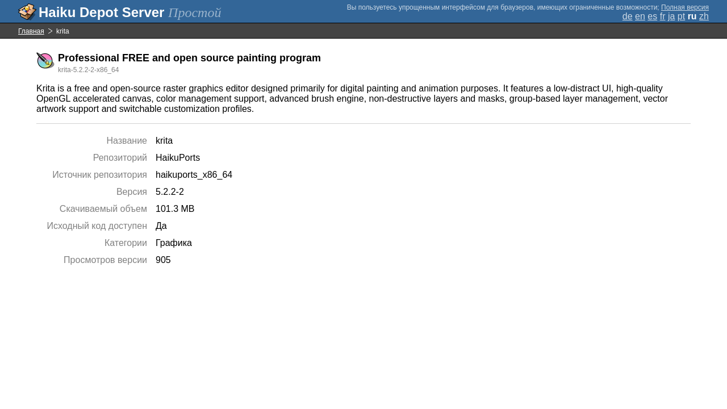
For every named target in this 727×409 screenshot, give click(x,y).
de (627, 16)
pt (681, 16)
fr (663, 16)
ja (671, 16)
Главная (31, 31)
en (640, 16)
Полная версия (685, 7)
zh (704, 16)
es (652, 16)
